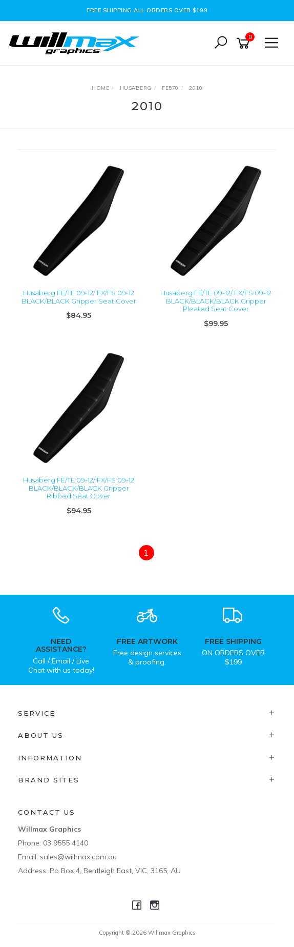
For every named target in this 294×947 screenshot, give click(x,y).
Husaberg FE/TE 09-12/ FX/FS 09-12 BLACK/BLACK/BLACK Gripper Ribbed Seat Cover (78, 488)
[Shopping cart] (245, 43)
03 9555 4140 (65, 843)
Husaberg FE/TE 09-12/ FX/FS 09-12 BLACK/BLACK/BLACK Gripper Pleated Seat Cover (215, 301)
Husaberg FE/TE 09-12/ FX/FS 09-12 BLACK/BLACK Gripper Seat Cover (79, 297)
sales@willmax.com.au (78, 856)
